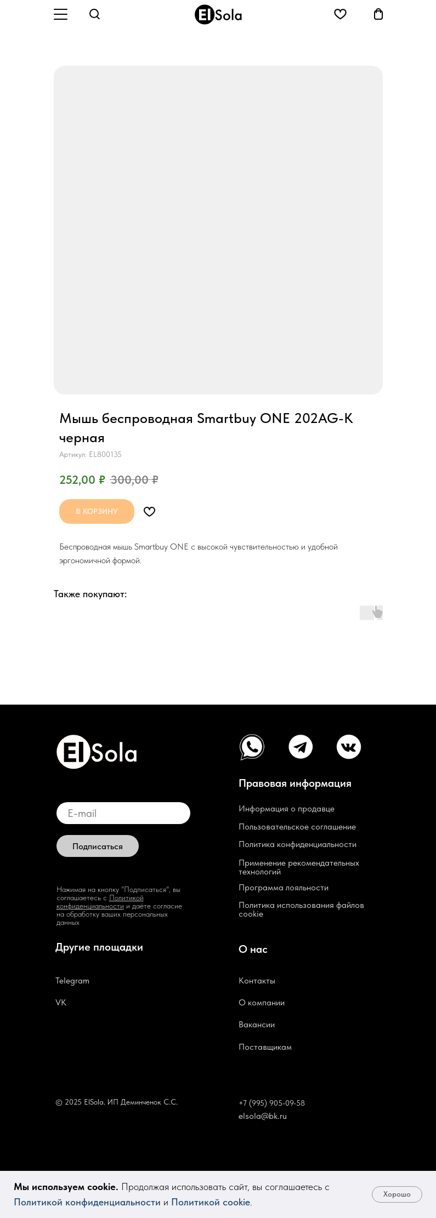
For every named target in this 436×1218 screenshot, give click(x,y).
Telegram (72, 980)
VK (60, 1002)
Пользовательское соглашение (297, 826)
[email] (123, 813)
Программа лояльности (284, 887)
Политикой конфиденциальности (87, 1202)
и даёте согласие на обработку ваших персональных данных (119, 914)
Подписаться (97, 846)
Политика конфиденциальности (297, 844)
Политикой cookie (210, 1202)
